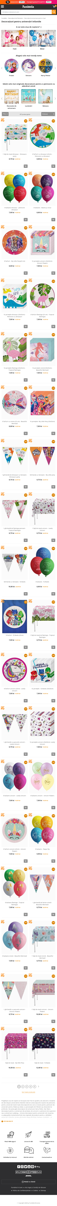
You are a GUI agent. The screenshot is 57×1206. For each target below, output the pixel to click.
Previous (2, 68)
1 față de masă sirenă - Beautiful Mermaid (42, 957)
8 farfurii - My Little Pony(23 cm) (14, 261)
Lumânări (28, 106)
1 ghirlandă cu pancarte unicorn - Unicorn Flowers (15, 1010)
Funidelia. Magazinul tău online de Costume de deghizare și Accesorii (28, 6)
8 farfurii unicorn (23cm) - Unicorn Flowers (14, 850)
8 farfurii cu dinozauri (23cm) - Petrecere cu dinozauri (42, 155)
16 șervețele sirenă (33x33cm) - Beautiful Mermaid (42, 369)
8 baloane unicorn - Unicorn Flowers (42, 796)
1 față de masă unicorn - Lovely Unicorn (42, 529)
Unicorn (28, 75)
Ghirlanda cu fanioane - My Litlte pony (42, 475)
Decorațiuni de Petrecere (15, 18)
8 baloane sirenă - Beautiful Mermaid (14, 956)
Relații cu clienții (28, 1182)
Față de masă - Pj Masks (42, 1063)
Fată (14, 49)
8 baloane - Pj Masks (42, 582)
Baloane (46, 106)
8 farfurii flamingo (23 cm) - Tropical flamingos (42, 316)
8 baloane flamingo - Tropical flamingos (14, 904)
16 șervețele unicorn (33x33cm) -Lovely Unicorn (42, 743)
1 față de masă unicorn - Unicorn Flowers (42, 1010)
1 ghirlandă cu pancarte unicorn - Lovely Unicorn (15, 743)
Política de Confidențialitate (22, 1190)
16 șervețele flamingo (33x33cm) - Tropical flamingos (15, 369)
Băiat (42, 49)
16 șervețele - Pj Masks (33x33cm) (42, 689)
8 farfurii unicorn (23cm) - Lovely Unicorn (14, 690)
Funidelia (4, 18)
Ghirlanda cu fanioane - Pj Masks (14, 582)
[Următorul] (38, 1086)
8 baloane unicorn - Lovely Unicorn (14, 796)
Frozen (11, 75)
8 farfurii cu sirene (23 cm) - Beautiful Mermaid (14, 422)
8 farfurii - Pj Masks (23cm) (14, 635)
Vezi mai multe (8, 1121)
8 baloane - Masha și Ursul (42, 208)
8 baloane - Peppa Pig (42, 849)
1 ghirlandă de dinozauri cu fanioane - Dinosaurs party (14, 476)
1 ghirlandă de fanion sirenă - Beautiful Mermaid (42, 904)
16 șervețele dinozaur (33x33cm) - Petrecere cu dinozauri (15, 316)
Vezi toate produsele (28, 1092)
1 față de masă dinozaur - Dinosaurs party (15, 155)
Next (55, 68)
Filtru (4, 114)
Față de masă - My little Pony (14, 1063)
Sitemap (43, 1190)
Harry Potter (45, 75)
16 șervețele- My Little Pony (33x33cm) (42, 421)
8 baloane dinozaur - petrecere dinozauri (14, 209)
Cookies (35, 1190)
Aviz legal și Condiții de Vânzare (35, 1187)
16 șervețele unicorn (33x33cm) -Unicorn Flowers (42, 262)
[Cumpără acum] (26, 166)
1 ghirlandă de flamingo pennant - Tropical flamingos (14, 529)
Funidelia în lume (17, 1187)
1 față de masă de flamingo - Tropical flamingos (42, 636)
